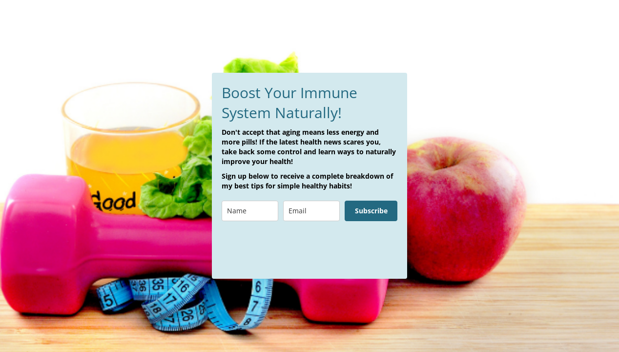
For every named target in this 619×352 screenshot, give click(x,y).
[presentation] (296, 250)
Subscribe (371, 210)
